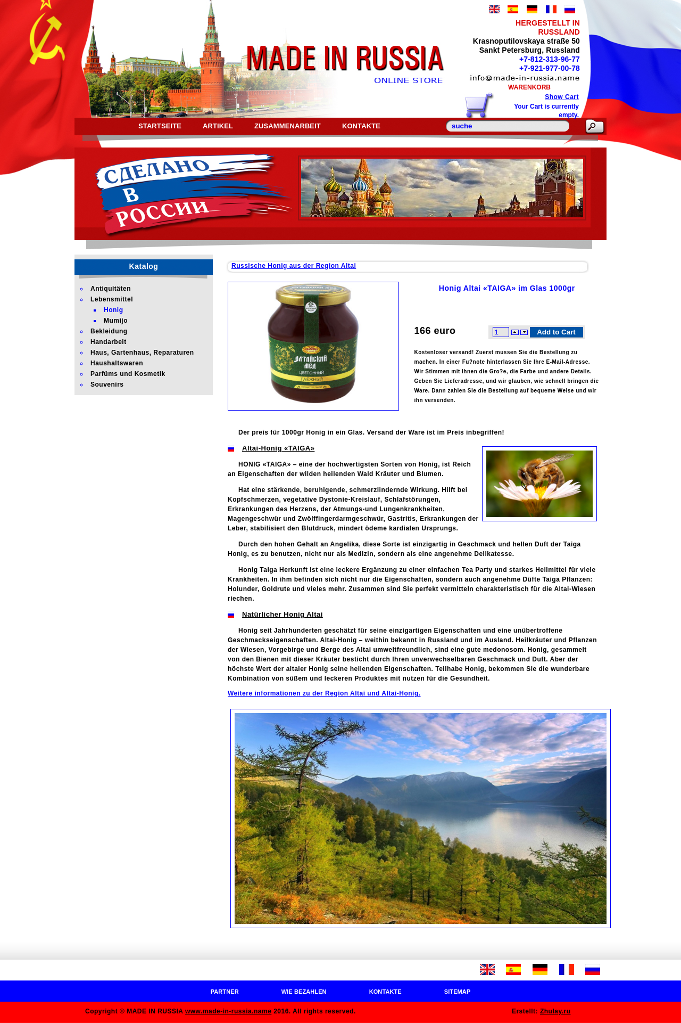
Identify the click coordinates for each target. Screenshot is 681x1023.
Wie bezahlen (304, 991)
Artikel (218, 126)
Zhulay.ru (555, 1011)
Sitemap (457, 991)
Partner (225, 991)
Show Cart (562, 97)
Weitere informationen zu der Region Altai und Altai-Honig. (324, 693)
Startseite (159, 126)
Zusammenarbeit (287, 126)
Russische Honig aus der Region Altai (293, 265)
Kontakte (361, 126)
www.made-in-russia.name (228, 1011)
